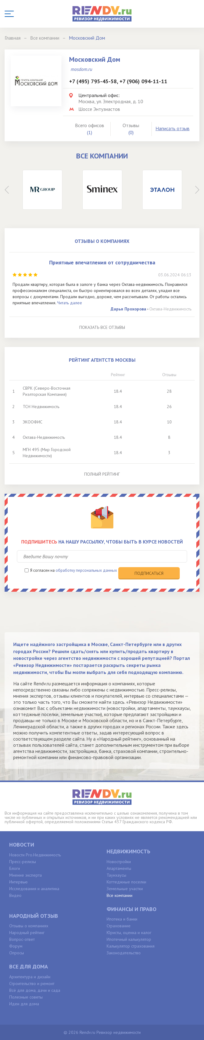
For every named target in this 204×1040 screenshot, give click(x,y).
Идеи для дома (24, 1004)
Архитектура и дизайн (29, 977)
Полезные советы (26, 997)
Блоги (14, 868)
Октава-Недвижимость (170, 309)
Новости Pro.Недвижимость (35, 855)
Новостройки (119, 861)
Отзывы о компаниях (28, 926)
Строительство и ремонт (31, 983)
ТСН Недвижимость (41, 406)
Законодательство (124, 953)
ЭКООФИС (32, 422)
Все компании (119, 895)
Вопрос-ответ (22, 939)
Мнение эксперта (25, 875)
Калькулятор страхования (131, 946)
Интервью (18, 882)
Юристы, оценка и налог (129, 932)
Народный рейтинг (27, 932)
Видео (15, 895)
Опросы (16, 953)
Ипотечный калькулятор (129, 939)
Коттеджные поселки (126, 882)
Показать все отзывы (102, 327)
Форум (15, 946)
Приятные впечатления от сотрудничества (102, 262)
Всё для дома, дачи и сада (34, 990)
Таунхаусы (116, 875)
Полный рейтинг (102, 474)
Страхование (119, 926)
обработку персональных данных (86, 570)
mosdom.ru (81, 69)
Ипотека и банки (122, 919)
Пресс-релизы (22, 861)
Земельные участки (125, 888)
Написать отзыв (172, 128)
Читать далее (69, 303)
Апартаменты (119, 868)
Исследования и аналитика (34, 888)
